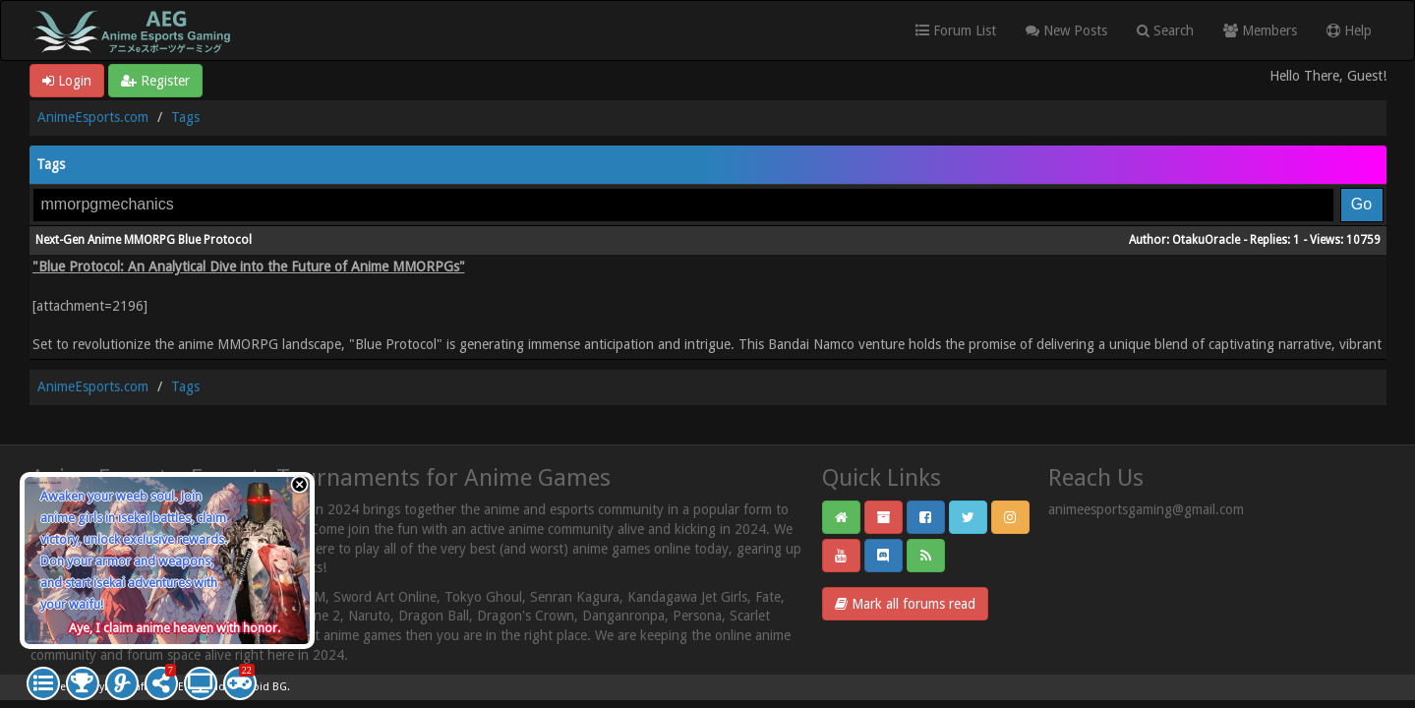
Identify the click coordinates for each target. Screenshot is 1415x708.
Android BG (257, 686)
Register (155, 80)
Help (1349, 30)
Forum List (955, 30)
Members (1260, 30)
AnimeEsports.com (92, 117)
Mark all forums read (905, 604)
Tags (185, 117)
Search (1165, 30)
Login (66, 80)
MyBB (104, 686)
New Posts (1066, 30)
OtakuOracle (1206, 240)
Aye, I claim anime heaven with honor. (174, 627)
